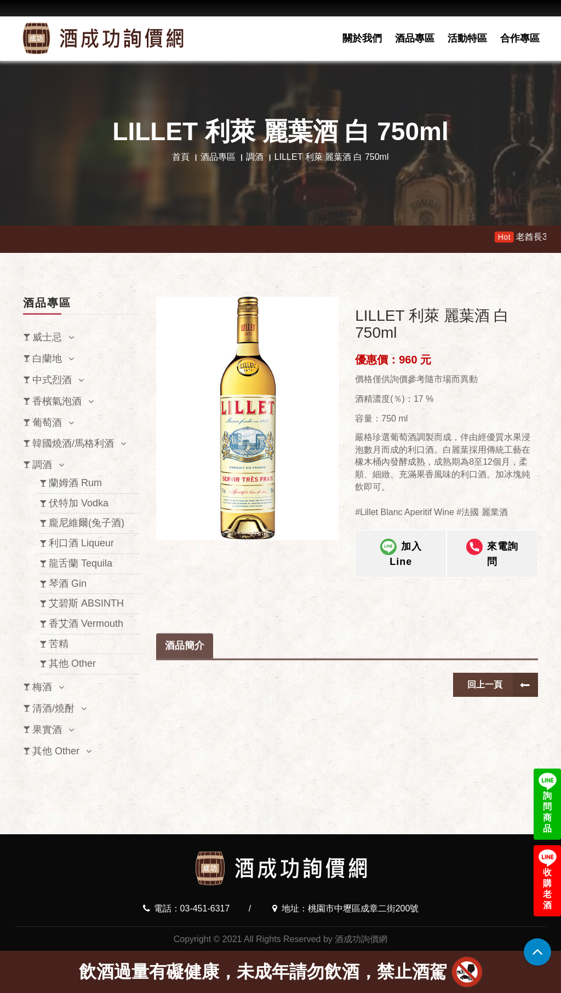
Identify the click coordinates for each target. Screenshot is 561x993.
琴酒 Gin (68, 583)
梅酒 (42, 687)
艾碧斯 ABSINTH (86, 603)
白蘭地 (47, 358)
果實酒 (47, 729)
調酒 (255, 156)
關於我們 (362, 38)
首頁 (181, 156)
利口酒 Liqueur (81, 543)
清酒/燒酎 (53, 708)
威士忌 (47, 337)
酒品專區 (414, 38)
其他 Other (72, 663)
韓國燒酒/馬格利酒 (73, 443)
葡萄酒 (47, 422)
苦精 (58, 643)
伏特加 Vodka (78, 503)
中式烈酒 (52, 379)
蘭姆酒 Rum (75, 482)
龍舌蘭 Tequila (80, 563)
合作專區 (520, 38)
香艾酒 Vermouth (86, 623)
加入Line (401, 555)
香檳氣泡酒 (57, 401)
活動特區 (467, 38)
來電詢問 (492, 555)
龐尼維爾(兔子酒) (86, 522)
